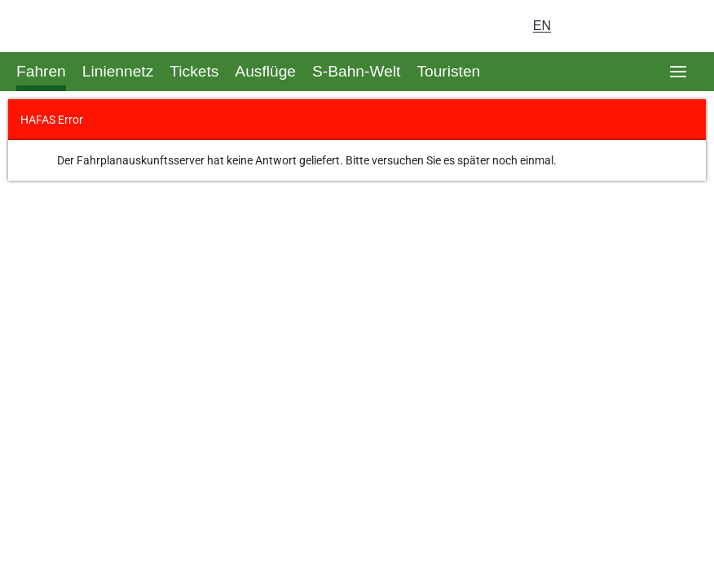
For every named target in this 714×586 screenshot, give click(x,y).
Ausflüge (265, 71)
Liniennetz (117, 71)
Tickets (194, 71)
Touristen (448, 71)
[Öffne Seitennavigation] (678, 71)
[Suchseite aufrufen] (678, 26)
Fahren (41, 71)
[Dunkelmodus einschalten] (632, 26)
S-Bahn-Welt (356, 71)
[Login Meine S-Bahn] (586, 26)
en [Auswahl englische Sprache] (542, 26)
